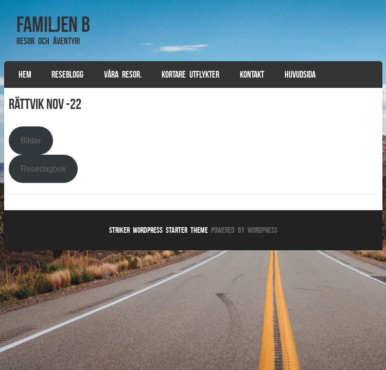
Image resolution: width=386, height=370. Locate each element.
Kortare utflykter (190, 74)
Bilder (31, 140)
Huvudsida (300, 74)
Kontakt (252, 74)
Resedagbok (43, 168)
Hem (25, 74)
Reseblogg (67, 74)
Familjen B (53, 24)
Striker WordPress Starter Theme (158, 230)
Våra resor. (123, 74)
